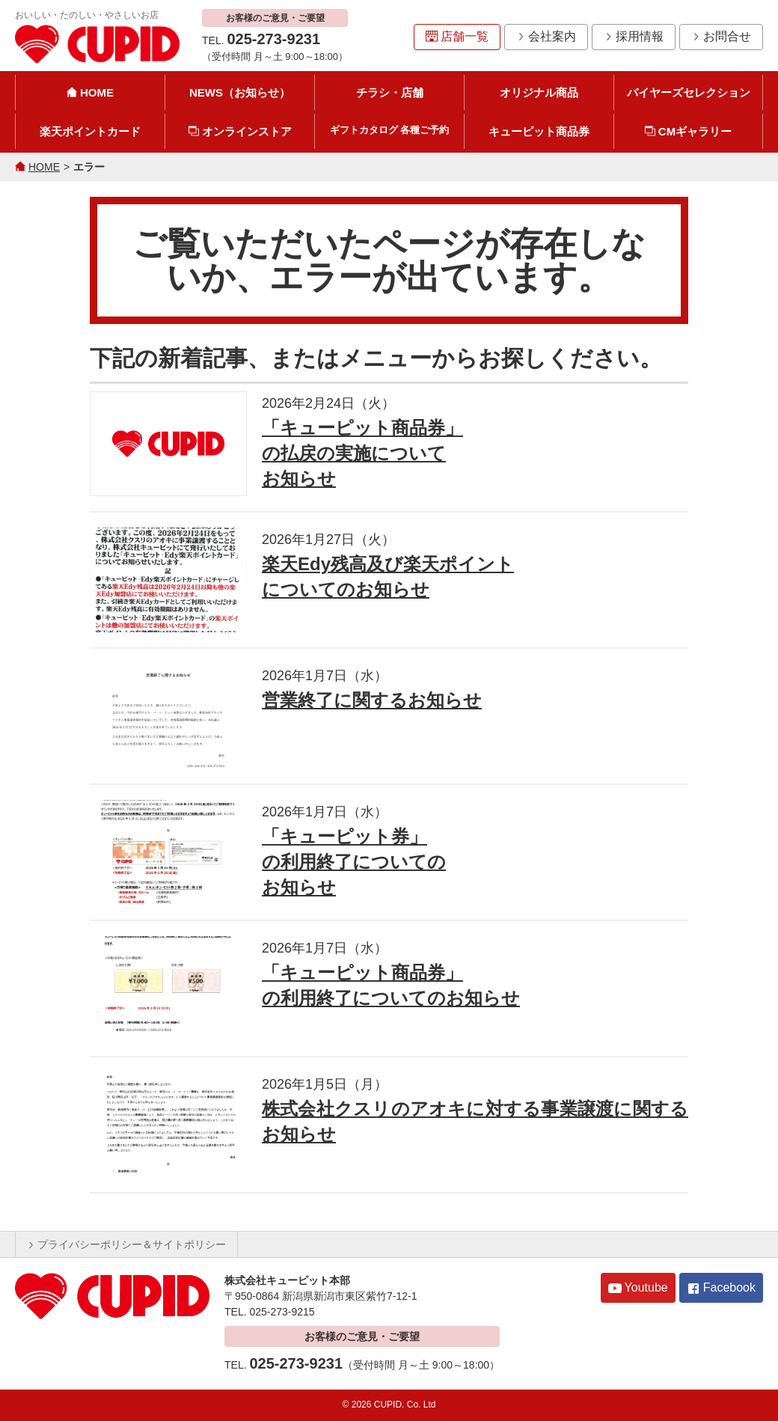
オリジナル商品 (539, 92)
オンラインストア (240, 131)
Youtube (638, 1288)
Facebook (721, 1288)
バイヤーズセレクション (688, 92)
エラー (89, 167)
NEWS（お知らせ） (239, 92)
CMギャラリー (688, 131)
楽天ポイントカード (90, 131)
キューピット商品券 (538, 131)
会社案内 (546, 36)
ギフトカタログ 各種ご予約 (390, 129)
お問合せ (721, 36)
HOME (90, 92)
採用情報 (634, 36)
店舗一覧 (457, 36)
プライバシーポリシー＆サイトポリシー (126, 1244)
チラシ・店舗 (389, 92)
